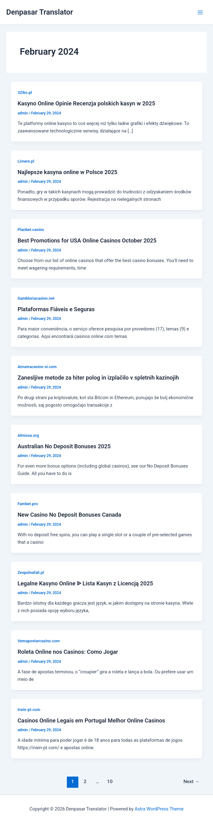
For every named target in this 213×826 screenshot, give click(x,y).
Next (191, 781)
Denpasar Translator (39, 12)
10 (110, 781)
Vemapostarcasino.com (38, 641)
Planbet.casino (30, 229)
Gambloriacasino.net (35, 298)
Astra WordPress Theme (159, 809)
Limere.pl (25, 161)
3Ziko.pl (24, 92)
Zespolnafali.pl (30, 572)
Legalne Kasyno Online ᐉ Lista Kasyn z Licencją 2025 (85, 583)
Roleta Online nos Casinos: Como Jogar (67, 651)
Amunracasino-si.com (37, 366)
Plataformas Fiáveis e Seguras (56, 309)
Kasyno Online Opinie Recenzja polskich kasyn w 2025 (86, 103)
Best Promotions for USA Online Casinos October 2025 (86, 240)
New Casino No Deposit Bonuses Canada (69, 514)
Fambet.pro (27, 503)
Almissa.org (28, 435)
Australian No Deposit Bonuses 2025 (63, 446)
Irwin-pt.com (28, 709)
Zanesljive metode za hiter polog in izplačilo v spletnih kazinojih (98, 377)
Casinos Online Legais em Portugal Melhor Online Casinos (91, 720)
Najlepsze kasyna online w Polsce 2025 (67, 172)
